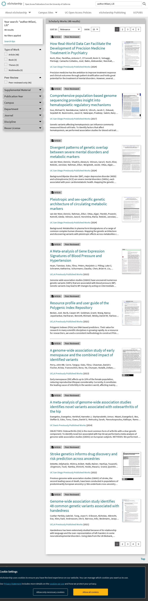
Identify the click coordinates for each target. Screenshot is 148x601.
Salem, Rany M (111, 112)
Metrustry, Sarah (96, 419)
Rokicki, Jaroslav (58, 164)
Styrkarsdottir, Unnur (103, 416)
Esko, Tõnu (71, 265)
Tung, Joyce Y (80, 515)
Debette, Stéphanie (59, 463)
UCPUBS (138, 12)
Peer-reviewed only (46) (20, 82)
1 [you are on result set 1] (117, 29)
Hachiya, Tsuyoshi (108, 463)
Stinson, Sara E (97, 161)
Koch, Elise (55, 58)
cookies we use (57, 583)
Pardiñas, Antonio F (71, 58)
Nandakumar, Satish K (76, 110)
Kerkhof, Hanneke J (81, 416)
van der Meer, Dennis (60, 161)
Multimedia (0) (16, 70)
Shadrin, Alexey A (80, 161)
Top (143, 559)
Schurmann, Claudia (81, 268)
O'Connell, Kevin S (91, 58)
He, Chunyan (91, 367)
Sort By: (53, 29)
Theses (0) (13, 65)
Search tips (9, 41)
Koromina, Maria (89, 216)
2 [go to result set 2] (122, 29)
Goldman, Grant (88, 312)
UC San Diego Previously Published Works (70, 66)
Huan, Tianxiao (57, 265)
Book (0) (13, 59)
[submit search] (144, 3)
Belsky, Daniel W (100, 315)
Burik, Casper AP (71, 312)
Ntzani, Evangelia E (124, 416)
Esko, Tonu (65, 419)
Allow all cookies (91, 592)
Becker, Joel (56, 312)
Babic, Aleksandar (93, 60)
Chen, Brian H (99, 268)
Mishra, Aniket (77, 463)
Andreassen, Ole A (75, 518)
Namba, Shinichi (76, 466)
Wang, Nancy (104, 312)
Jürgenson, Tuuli (58, 466)
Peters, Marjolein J (87, 265)
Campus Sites (45, 12)
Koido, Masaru (92, 466)
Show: (87, 29)
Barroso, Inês (91, 518)
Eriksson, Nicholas (98, 515)
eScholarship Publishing (112, 12)
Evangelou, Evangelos (60, 416)
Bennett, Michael (83, 315)
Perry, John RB (57, 364)
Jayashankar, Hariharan (61, 315)
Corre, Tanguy (72, 364)
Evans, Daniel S (79, 419)
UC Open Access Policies (78, 12)
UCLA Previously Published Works (66, 274)
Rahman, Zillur (75, 164)
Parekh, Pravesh (108, 213)
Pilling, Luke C (104, 265)
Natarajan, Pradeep (92, 112)
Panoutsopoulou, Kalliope (118, 419)
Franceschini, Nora (74, 367)
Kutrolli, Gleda (57, 216)
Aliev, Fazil (60, 518)
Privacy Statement (12, 583)
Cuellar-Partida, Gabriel (61, 515)
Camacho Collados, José (71, 60)
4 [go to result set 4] (133, 29)
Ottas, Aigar (107, 164)
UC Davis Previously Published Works (68, 425)
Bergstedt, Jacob (92, 164)
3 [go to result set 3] (127, 29)
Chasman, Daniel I (101, 364)
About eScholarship (16, 12)
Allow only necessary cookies (50, 592)
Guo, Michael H (57, 110)
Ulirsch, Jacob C (96, 110)
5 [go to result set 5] (138, 29)
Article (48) (14, 54)
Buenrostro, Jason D (72, 112)
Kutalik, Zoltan (105, 367)
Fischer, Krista (57, 367)
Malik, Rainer (91, 463)
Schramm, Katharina (60, 268)
